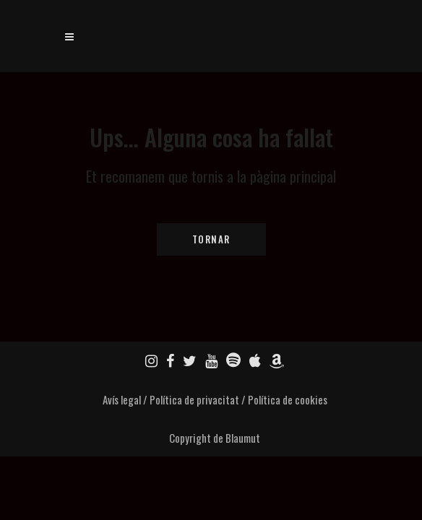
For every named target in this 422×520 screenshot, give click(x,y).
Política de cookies (287, 399)
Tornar (211, 239)
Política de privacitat (194, 399)
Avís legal (122, 399)
